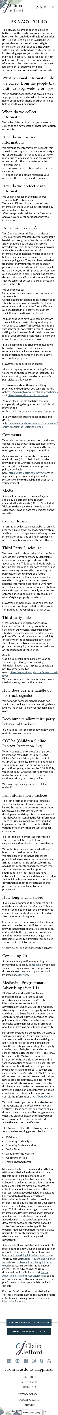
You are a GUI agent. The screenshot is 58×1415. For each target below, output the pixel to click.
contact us (35, 964)
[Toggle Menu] (53, 7)
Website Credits (29, 1400)
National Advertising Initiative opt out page (27, 1255)
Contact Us (29, 1387)
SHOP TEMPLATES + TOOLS (29, 1332)
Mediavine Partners (13, 1301)
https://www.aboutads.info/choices (28, 395)
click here (22, 974)
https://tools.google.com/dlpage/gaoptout (31, 411)
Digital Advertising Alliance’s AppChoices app (25, 1274)
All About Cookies (43, 1096)
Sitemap (30, 1405)
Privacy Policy (27, 1394)
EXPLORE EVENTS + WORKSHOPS (29, 1322)
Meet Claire (29, 1382)
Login (29, 1377)
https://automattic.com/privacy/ (27, 472)
